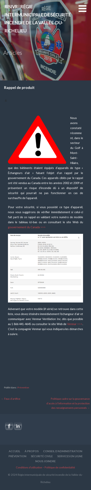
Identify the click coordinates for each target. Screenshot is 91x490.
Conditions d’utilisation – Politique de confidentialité (45, 467)
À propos (32, 451)
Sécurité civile (42, 456)
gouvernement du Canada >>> (27, 227)
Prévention (23, 387)
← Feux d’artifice (10, 398)
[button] (85, 11)
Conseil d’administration (62, 451)
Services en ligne (70, 456)
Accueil (14, 451)
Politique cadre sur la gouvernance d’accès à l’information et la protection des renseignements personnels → (68, 403)
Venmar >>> (74, 324)
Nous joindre (45, 461)
